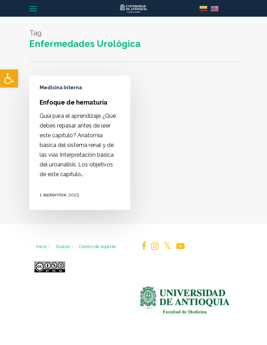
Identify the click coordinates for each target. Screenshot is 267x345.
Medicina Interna (61, 87)
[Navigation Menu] (33, 8)
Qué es (65, 246)
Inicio (43, 246)
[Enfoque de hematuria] (79, 143)
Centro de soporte (97, 246)
